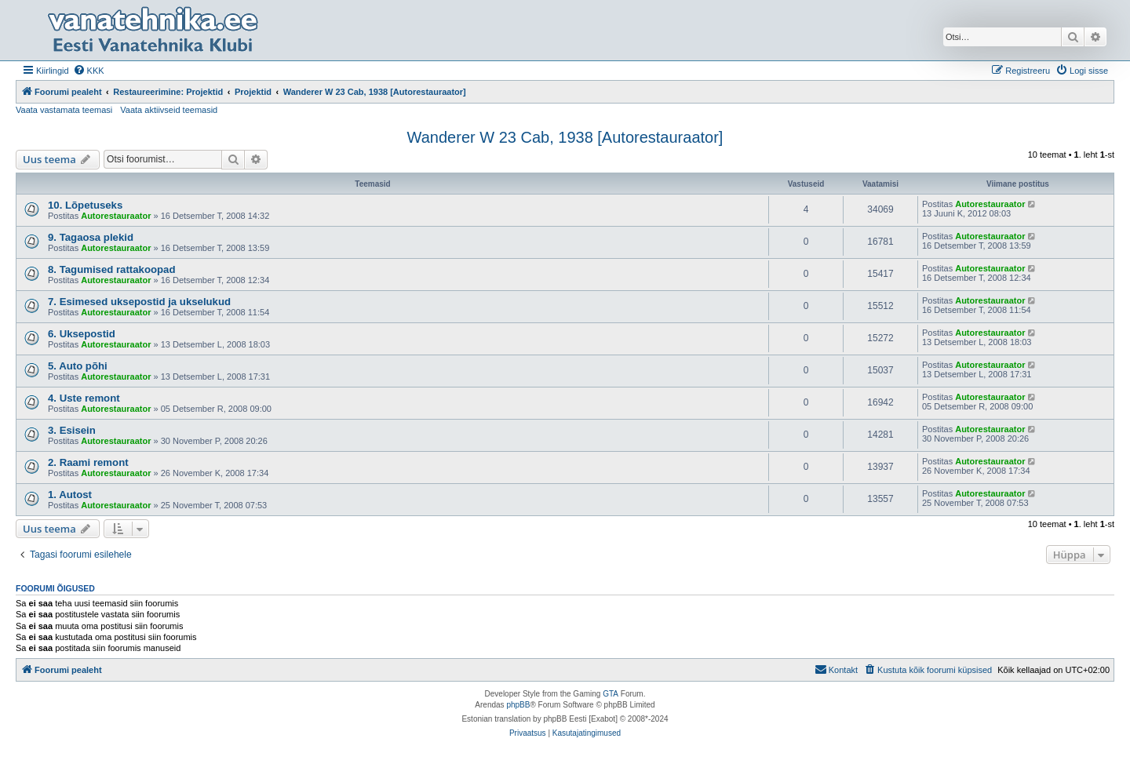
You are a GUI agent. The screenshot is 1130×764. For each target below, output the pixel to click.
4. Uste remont (84, 398)
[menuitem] (88, 70)
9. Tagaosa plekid (90, 237)
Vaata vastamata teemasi (64, 110)
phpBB (518, 704)
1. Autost (70, 494)
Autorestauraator (116, 215)
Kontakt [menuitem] (836, 669)
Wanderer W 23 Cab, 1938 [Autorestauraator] (565, 137)
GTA (610, 693)
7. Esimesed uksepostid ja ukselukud (139, 301)
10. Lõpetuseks (85, 205)
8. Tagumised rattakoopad (111, 269)
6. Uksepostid (81, 334)
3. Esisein (72, 430)
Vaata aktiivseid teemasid (168, 110)
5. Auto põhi (78, 366)
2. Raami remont (88, 462)
